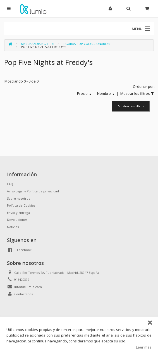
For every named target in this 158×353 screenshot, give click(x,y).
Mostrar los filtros (131, 106)
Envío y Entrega (18, 213)
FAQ (10, 184)
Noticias (13, 227)
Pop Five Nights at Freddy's (43, 47)
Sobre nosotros (18, 198)
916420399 (21, 279)
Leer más (144, 347)
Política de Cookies (21, 205)
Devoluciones (17, 219)
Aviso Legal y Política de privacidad (33, 191)
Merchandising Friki (37, 44)
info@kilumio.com (28, 287)
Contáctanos (23, 294)
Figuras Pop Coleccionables (86, 44)
